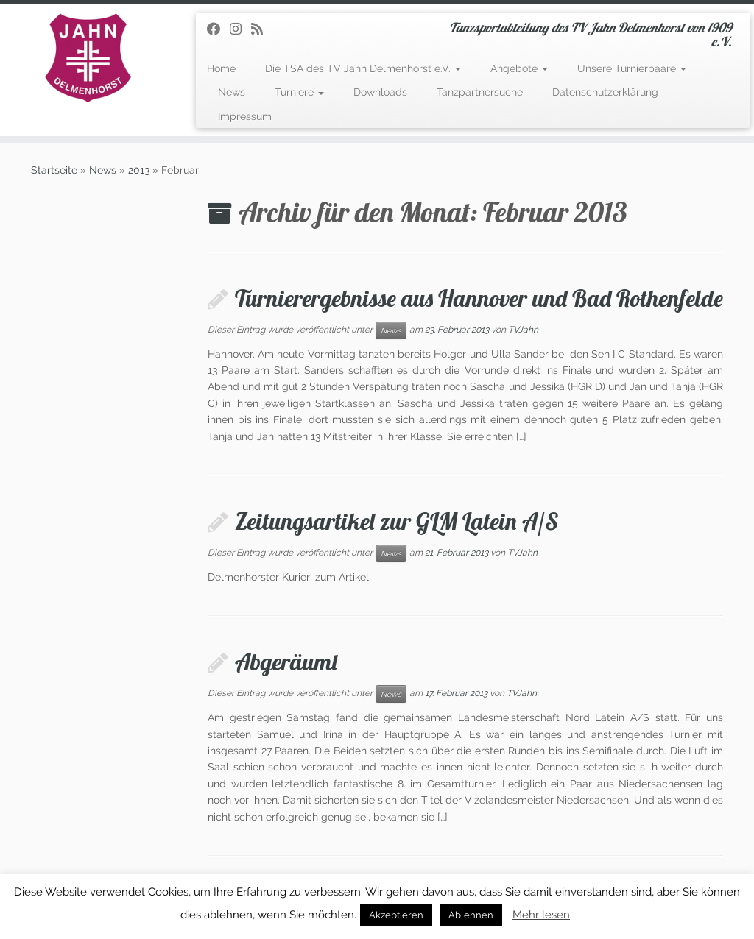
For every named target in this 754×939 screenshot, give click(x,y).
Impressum (245, 116)
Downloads (380, 92)
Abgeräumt (287, 661)
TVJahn (523, 330)
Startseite (54, 170)
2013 (138, 170)
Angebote (519, 68)
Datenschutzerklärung (605, 92)
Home (221, 68)
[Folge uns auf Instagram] (240, 29)
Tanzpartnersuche (480, 92)
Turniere (299, 92)
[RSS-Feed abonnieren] (261, 29)
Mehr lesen (541, 914)
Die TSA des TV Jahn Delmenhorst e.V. (363, 68)
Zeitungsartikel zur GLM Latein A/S (396, 521)
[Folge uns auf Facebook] (218, 29)
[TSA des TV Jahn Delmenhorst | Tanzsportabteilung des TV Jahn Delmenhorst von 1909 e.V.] (88, 58)
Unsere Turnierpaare (631, 68)
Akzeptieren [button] (396, 915)
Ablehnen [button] (470, 915)
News (231, 92)
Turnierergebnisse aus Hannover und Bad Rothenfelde (479, 298)
